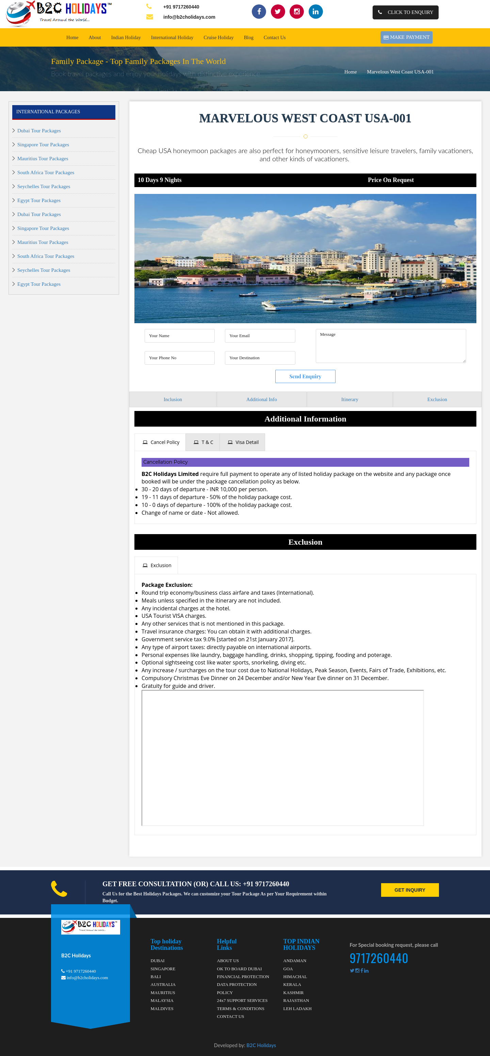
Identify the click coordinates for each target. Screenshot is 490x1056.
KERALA (292, 984)
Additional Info (261, 399)
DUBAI (158, 960)
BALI (156, 976)
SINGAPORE (163, 968)
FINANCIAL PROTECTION (243, 976)
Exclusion (437, 399)
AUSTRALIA (163, 984)
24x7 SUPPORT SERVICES (242, 1000)
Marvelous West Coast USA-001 (400, 72)
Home (350, 72)
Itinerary (349, 399)
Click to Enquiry (406, 12)
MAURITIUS (163, 992)
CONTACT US (230, 1016)
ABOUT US (228, 960)
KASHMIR (293, 992)
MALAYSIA (162, 1000)
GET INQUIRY (410, 889)
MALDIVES (162, 1008)
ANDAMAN (295, 960)
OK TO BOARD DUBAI (239, 968)
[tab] (160, 442)
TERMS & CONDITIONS (240, 1008)
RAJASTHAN (296, 1000)
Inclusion (173, 399)
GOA (288, 968)
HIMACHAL (295, 976)
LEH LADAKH (297, 1008)
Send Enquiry (305, 376)
